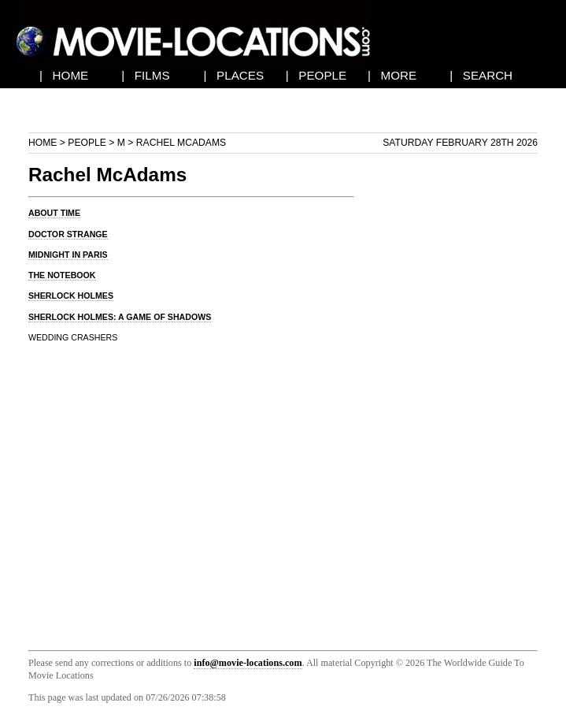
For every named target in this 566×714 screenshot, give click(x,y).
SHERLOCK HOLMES (70, 295)
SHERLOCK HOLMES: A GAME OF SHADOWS (119, 317)
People (87, 142)
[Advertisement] (458, 394)
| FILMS (145, 75)
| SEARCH (480, 75)
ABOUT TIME (54, 213)
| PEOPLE (316, 75)
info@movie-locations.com (247, 662)
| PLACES (233, 75)
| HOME (63, 75)
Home (42, 142)
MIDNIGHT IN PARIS (68, 254)
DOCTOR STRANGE (68, 234)
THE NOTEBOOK (62, 275)
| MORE (392, 75)
